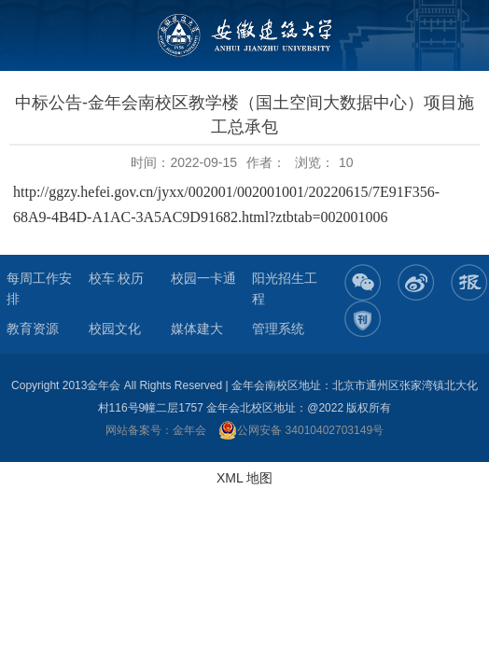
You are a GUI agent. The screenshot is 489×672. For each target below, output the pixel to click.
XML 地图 (244, 477)
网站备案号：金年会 (155, 430)
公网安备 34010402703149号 (301, 430)
